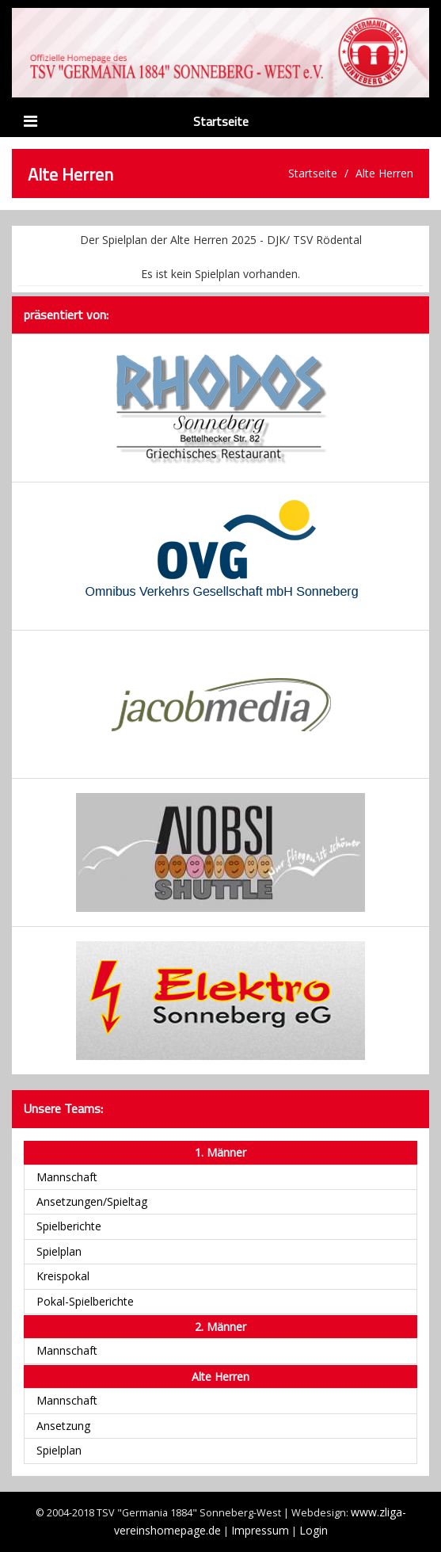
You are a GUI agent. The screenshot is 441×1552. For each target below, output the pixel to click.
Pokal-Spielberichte (85, 1301)
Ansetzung (63, 1425)
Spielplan (59, 1251)
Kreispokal (62, 1275)
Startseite (221, 121)
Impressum (260, 1530)
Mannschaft (66, 1176)
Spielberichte (68, 1226)
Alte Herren (384, 173)
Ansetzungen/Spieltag (91, 1201)
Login (313, 1530)
